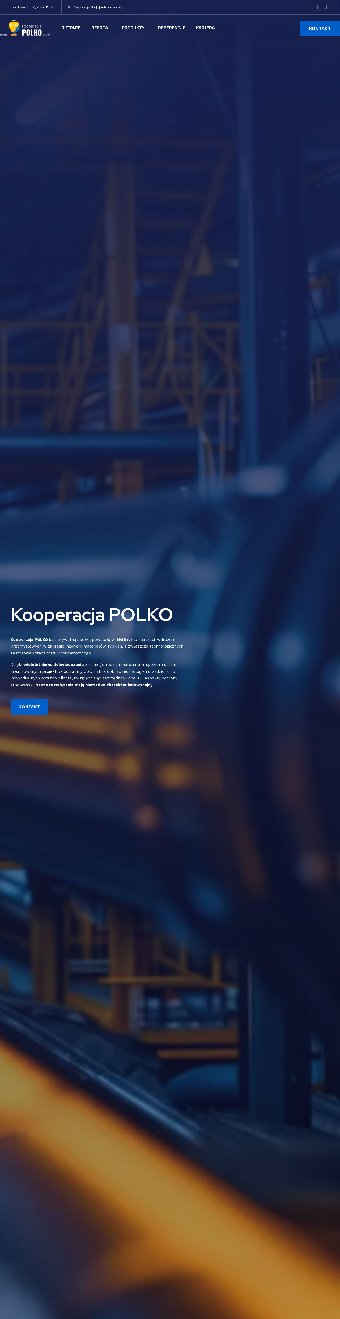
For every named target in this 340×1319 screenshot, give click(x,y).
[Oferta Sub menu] (110, 27)
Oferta (99, 27)
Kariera (205, 27)
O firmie (71, 27)
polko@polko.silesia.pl (105, 7)
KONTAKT (320, 28)
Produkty (133, 27)
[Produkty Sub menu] (147, 27)
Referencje (171, 27)
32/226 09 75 (42, 7)
